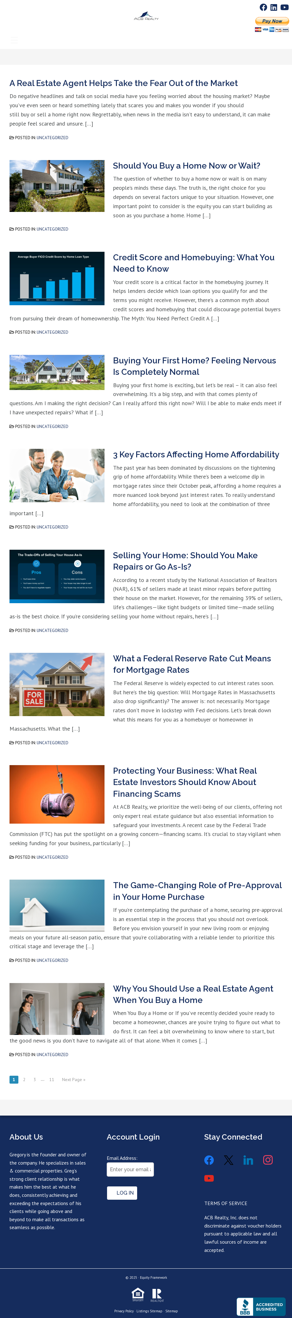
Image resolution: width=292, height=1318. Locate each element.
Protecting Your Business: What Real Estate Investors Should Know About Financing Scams (185, 782)
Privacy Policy (124, 1311)
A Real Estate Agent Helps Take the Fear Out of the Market (124, 83)
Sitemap (171, 1311)
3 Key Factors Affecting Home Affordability (196, 454)
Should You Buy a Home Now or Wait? (186, 165)
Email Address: (122, 1158)
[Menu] (14, 32)
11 (51, 1079)
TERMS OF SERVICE (225, 1203)
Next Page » (74, 1079)
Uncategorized (52, 137)
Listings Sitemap (149, 1311)
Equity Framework (153, 1277)
